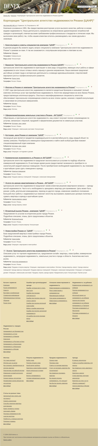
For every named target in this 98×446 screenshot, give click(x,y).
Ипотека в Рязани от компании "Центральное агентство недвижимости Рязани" (40, 87)
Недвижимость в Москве (11, 349)
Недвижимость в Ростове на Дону (13, 341)
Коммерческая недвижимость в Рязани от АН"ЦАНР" (28, 158)
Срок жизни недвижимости (57, 298)
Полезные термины (9, 421)
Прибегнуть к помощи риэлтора (13, 419)
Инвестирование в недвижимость (59, 288)
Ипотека (14, 103)
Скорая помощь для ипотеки (12, 378)
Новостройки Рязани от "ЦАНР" (19, 231)
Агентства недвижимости (19, 261)
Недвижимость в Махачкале (12, 346)
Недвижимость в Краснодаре (12, 344)
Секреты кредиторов (9, 401)
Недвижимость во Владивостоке (13, 331)
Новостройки (16, 239)
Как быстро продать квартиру (58, 383)
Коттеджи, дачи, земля (19, 123)
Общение (15, 53)
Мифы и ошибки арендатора (35, 308)
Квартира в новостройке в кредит (36, 368)
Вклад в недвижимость (33, 375)
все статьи (29, 321)
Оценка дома (53, 360)
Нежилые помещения (18, 171)
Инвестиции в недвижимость (58, 301)
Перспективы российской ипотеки (13, 370)
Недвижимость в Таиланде (80, 305)
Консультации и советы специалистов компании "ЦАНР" (30, 45)
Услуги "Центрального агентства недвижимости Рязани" (31, 251)
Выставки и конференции (11, 293)
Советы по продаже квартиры (58, 365)
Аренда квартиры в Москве (80, 386)
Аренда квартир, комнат (19, 199)
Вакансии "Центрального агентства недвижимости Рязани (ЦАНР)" (34, 65)
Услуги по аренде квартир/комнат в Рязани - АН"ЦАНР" (29, 183)
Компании (6, 285)
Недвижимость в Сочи (10, 334)
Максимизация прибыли (56, 295)
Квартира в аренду (78, 373)
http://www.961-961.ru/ (10, 25)
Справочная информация (11, 295)
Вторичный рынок (17, 219)
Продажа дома (54, 363)
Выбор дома (30, 360)
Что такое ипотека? (9, 360)
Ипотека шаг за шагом (10, 363)
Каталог (13, 15)
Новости (6, 290)
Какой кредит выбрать (33, 365)
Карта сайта (7, 440)
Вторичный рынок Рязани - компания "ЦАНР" (25, 211)
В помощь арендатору (79, 360)
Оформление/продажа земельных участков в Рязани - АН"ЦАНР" (34, 115)
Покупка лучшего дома (33, 363)
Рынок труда (16, 78)
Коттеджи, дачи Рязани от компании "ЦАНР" (24, 135)
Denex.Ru (6, 15)
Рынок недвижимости (10, 288)
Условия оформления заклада (35, 378)
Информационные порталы (11, 298)
